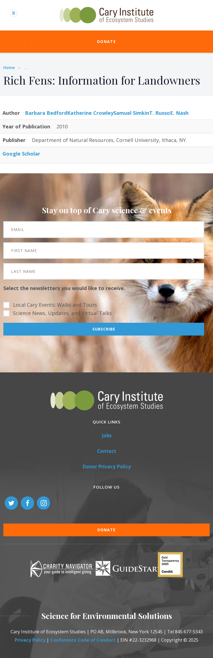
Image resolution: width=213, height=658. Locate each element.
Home (9, 67)
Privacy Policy (30, 640)
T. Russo (159, 113)
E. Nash (179, 113)
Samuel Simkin (131, 113)
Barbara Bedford (46, 113)
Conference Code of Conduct (83, 640)
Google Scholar (21, 153)
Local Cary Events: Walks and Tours (55, 304)
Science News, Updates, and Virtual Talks (62, 313)
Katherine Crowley (90, 113)
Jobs (106, 435)
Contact (106, 451)
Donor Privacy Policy (106, 466)
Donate (106, 41)
